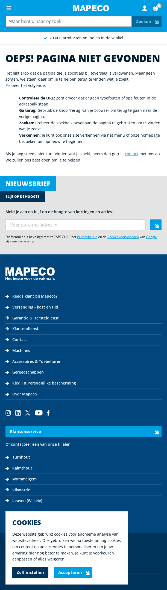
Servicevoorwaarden (123, 236)
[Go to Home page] (91, 8)
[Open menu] (8, 8)
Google (151, 236)
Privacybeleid (87, 236)
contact (131, 153)
